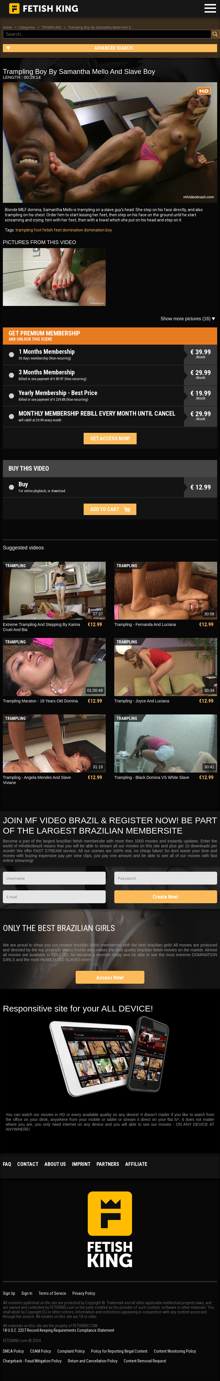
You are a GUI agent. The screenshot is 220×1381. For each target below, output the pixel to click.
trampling (24, 230)
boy (108, 230)
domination (94, 230)
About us (55, 1164)
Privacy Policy (83, 1293)
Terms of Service (52, 1293)
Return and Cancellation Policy (92, 1361)
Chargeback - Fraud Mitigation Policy (32, 1361)
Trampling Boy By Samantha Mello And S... (101, 27)
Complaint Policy (71, 1351)
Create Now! (165, 897)
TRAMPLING (52, 27)
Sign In (26, 1293)
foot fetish (43, 230)
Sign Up (9, 1293)
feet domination (68, 230)
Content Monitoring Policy (175, 1351)
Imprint (81, 1164)
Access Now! (110, 978)
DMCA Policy (13, 1351)
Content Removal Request (145, 1361)
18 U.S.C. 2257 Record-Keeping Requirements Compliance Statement (58, 1330)
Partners (108, 1164)
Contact (27, 1164)
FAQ (7, 1164)
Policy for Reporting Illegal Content (119, 1351)
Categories (26, 27)
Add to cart (104, 509)
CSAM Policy (40, 1351)
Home (7, 27)
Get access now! (110, 438)
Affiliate (136, 1164)
